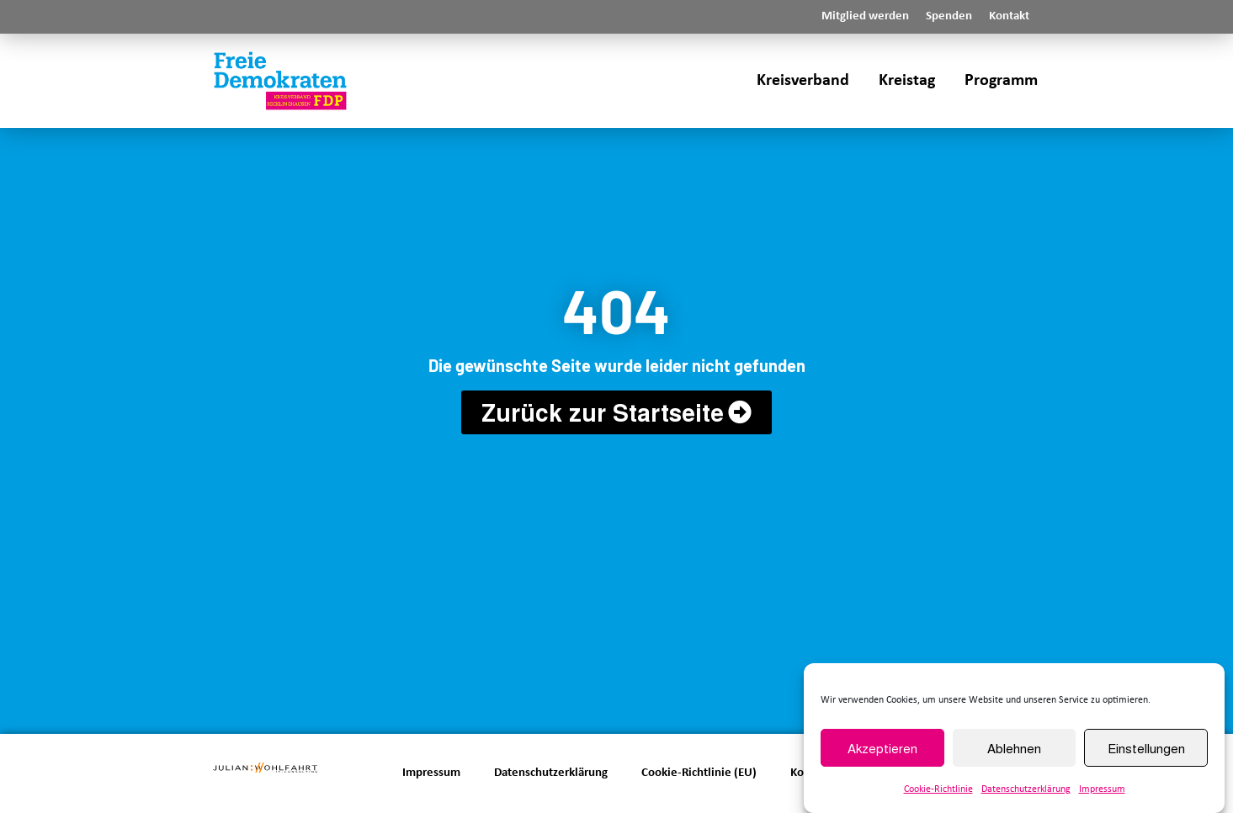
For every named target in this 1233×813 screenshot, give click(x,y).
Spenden (949, 16)
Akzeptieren (882, 748)
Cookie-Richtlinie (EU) (699, 773)
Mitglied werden (865, 16)
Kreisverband (803, 80)
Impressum (1102, 790)
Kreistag (907, 80)
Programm (1001, 80)
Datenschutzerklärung (1026, 790)
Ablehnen (1014, 748)
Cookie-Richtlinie (938, 790)
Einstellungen (1146, 748)
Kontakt (1009, 16)
